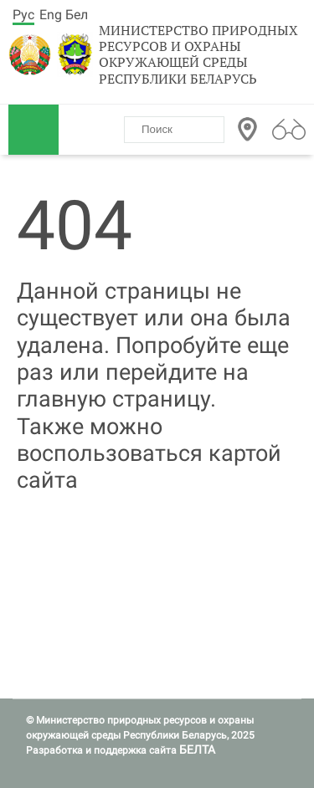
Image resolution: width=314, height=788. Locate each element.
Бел (76, 15)
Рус (23, 15)
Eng (50, 15)
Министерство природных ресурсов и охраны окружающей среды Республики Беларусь (198, 55)
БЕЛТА (197, 749)
